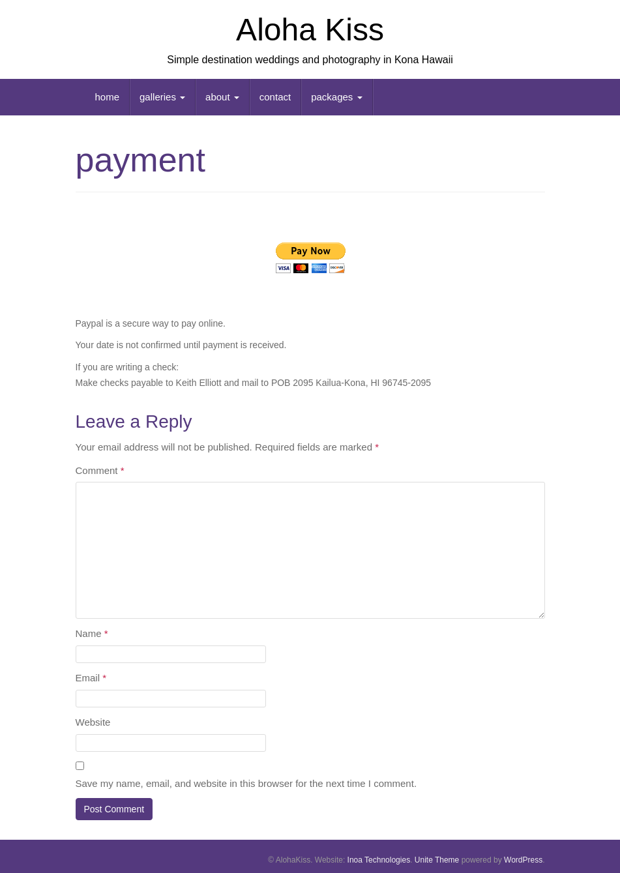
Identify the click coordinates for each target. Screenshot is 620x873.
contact (275, 96)
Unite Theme (437, 860)
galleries (162, 96)
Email (91, 677)
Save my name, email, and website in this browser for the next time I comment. (246, 783)
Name (92, 633)
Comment (100, 470)
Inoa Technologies (379, 860)
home (107, 96)
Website (93, 722)
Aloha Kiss (310, 29)
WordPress (523, 860)
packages (336, 96)
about (222, 96)
